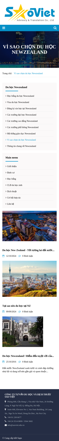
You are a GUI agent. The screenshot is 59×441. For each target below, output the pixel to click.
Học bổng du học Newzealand (20, 96)
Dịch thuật (12, 191)
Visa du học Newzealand (18, 102)
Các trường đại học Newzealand (21, 115)
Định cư (10, 172)
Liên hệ (10, 204)
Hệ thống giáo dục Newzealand (21, 133)
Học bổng (11, 179)
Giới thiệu (12, 166)
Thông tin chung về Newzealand (21, 146)
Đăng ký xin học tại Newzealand (21, 108)
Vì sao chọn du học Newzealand (21, 140)
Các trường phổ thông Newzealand (22, 127)
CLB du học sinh (14, 185)
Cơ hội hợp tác (14, 198)
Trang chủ (7, 73)
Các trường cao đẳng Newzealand (22, 121)
